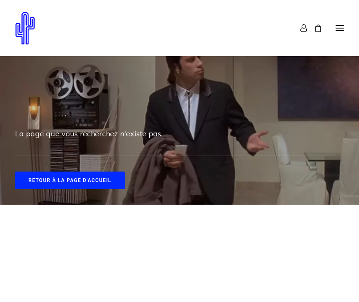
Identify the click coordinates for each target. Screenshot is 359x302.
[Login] (300, 28)
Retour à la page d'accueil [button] (69, 180)
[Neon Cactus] (25, 28)
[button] (340, 28)
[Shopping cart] (314, 28)
